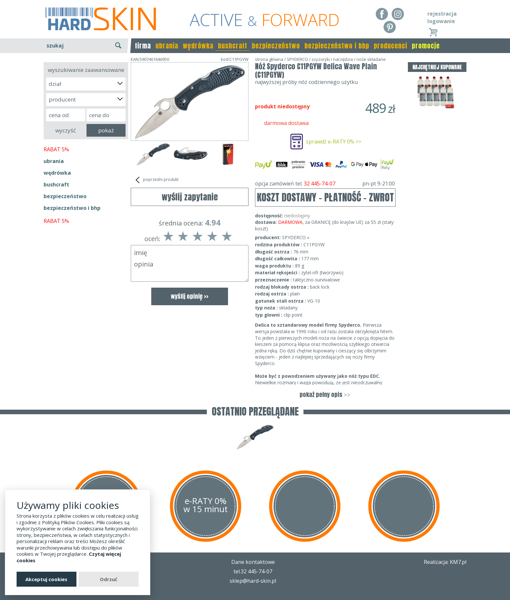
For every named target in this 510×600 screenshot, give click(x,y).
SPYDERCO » (295, 237)
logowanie (441, 21)
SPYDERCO (297, 59)
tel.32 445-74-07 (253, 571)
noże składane (371, 59)
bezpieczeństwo (276, 46)
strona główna (269, 59)
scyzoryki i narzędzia (332, 59)
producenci (390, 46)
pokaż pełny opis (325, 394)
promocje (426, 46)
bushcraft (232, 46)
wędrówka (198, 46)
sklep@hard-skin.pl (253, 580)
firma (143, 46)
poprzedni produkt (156, 179)
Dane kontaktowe (253, 562)
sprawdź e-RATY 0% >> (333, 141)
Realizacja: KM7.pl (445, 562)
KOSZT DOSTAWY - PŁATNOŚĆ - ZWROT (325, 197)
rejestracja (442, 13)
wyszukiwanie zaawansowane (86, 70)
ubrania (166, 46)
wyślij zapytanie (190, 196)
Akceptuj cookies (46, 579)
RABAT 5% (56, 149)
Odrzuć (108, 579)
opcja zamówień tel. (325, 183)
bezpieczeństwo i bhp (336, 46)
